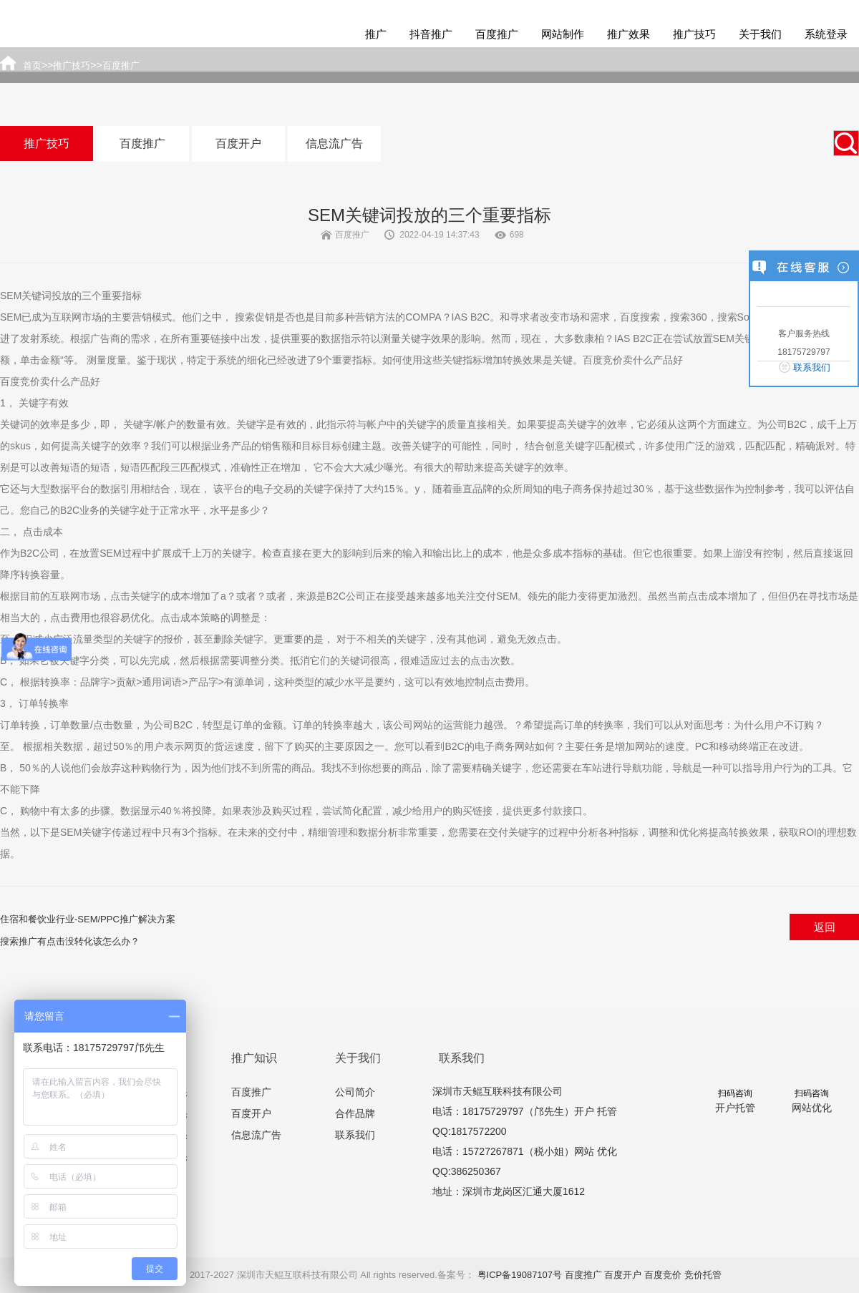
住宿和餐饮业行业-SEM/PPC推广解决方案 (87, 919)
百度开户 (238, 143)
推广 (376, 34)
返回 (824, 927)
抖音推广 (430, 34)
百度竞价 (662, 1274)
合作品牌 (355, 1113)
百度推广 (496, 34)
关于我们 (760, 34)
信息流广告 (334, 143)
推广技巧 (694, 34)
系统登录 (826, 34)
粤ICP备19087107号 (520, 1274)
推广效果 (628, 34)
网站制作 (562, 34)
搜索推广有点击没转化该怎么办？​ (70, 941)
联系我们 (355, 1135)
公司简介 (355, 1092)
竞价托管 (703, 1274)
